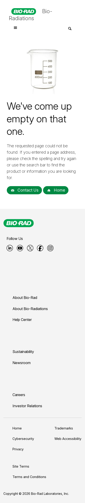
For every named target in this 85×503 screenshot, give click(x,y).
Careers (18, 394)
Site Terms (20, 466)
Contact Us (24, 190)
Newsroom (21, 362)
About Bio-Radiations (30, 308)
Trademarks (63, 428)
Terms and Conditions (29, 477)
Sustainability (23, 351)
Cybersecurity (23, 439)
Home (55, 190)
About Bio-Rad (24, 297)
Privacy (18, 449)
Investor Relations (27, 406)
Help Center (22, 319)
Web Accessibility (67, 439)
